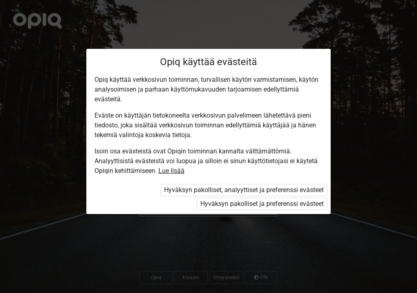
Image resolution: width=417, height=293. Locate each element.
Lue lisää (171, 171)
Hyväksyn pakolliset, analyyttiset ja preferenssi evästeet (244, 190)
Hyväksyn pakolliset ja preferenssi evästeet (262, 204)
